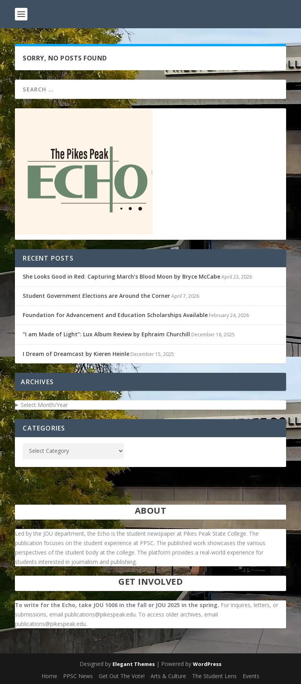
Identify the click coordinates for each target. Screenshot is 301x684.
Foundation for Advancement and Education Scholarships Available (115, 315)
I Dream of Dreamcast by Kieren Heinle (76, 354)
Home (49, 676)
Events (251, 676)
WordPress (207, 664)
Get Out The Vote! (122, 676)
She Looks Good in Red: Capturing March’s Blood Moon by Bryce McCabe (121, 276)
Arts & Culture (168, 676)
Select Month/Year (44, 405)
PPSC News (78, 676)
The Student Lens (214, 676)
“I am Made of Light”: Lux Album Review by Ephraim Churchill (106, 334)
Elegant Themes (133, 664)
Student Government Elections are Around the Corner (96, 295)
